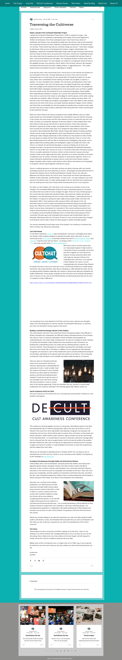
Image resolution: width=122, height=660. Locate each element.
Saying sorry (47, 7)
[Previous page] (50, 650)
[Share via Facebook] (30, 560)
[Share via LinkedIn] (39, 560)
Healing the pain (35, 7)
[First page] (46, 650)
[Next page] (71, 650)
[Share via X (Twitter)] (35, 560)
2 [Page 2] (57, 651)
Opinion (81, 7)
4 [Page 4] (64, 651)
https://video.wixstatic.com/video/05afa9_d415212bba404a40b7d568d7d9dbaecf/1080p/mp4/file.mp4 (60, 283)
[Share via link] (43, 560)
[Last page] (75, 650)
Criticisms (73, 7)
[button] (18, 3)
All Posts (23, 7)
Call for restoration (60, 7)
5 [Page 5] (68, 651)
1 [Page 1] (53, 651)
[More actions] (93, 19)
